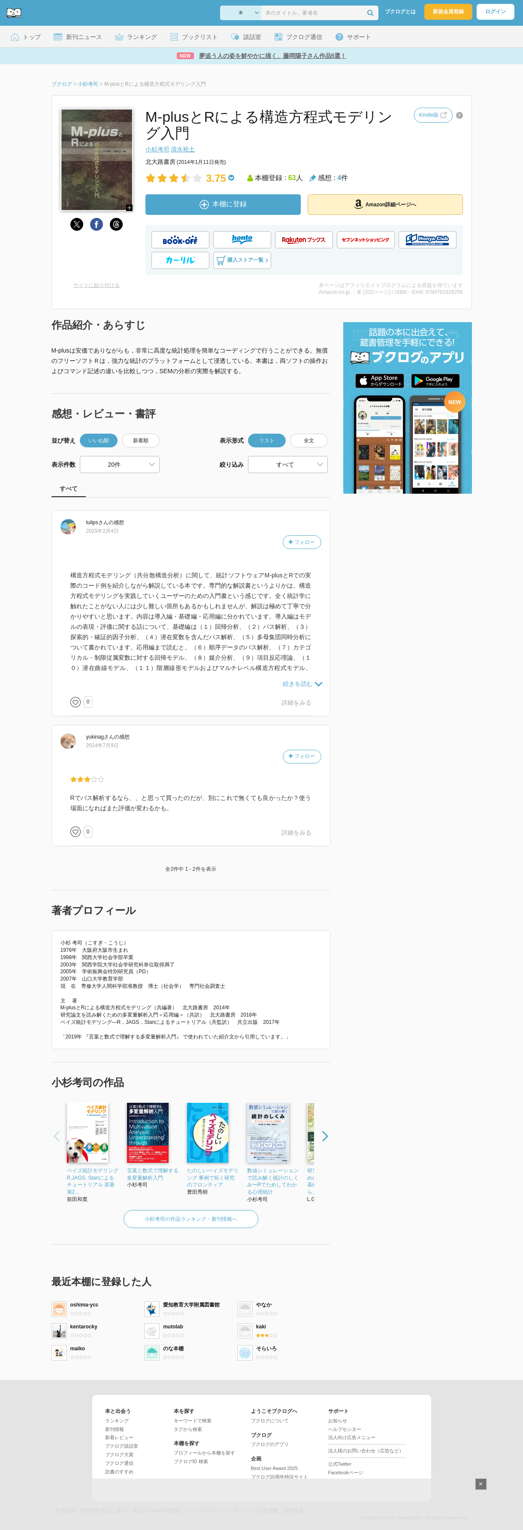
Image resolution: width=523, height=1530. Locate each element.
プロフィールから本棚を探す (204, 1452)
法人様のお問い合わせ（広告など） (366, 1450)
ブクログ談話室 (121, 1446)
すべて (69, 488)
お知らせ (337, 1420)
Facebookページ (345, 1472)
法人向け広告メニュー (351, 1437)
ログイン (495, 12)
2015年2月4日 (102, 531)
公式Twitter (339, 1464)
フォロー (301, 542)
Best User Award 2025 (274, 1468)
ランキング (117, 1420)
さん (97, 522)
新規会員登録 (448, 12)
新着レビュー (119, 1437)
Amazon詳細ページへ (385, 204)
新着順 (140, 441)
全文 (309, 441)
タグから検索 (188, 1429)
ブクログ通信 (119, 1463)
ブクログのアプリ (270, 1444)
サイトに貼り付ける (96, 285)
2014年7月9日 (102, 745)
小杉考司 (157, 149)
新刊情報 (114, 1429)
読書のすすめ (119, 1471)
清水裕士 (183, 149)
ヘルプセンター (344, 1429)
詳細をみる (296, 702)
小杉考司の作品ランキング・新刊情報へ (191, 1219)
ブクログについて (270, 1420)
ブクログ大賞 (119, 1454)
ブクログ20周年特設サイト (279, 1476)
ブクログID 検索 (191, 1461)
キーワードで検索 (193, 1420)
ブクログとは (400, 12)
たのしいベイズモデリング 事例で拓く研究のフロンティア (213, 1178)
